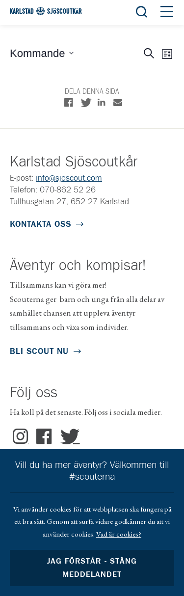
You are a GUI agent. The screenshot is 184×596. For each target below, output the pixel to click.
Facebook (44, 437)
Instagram (21, 437)
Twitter (67, 437)
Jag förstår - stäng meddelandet (91, 568)
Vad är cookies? (118, 534)
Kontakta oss (40, 224)
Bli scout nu (39, 352)
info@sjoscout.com (69, 178)
